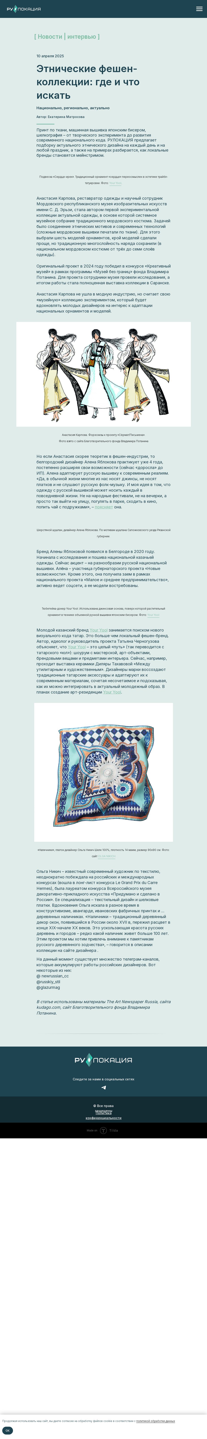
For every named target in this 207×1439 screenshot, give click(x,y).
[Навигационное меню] (199, 9)
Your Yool (99, 630)
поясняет (104, 507)
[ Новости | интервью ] (67, 36)
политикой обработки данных (155, 1421)
